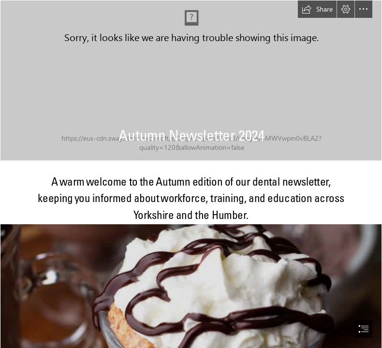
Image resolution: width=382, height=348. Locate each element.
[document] (191, 174)
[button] (317, 9)
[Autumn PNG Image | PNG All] (191, 80)
